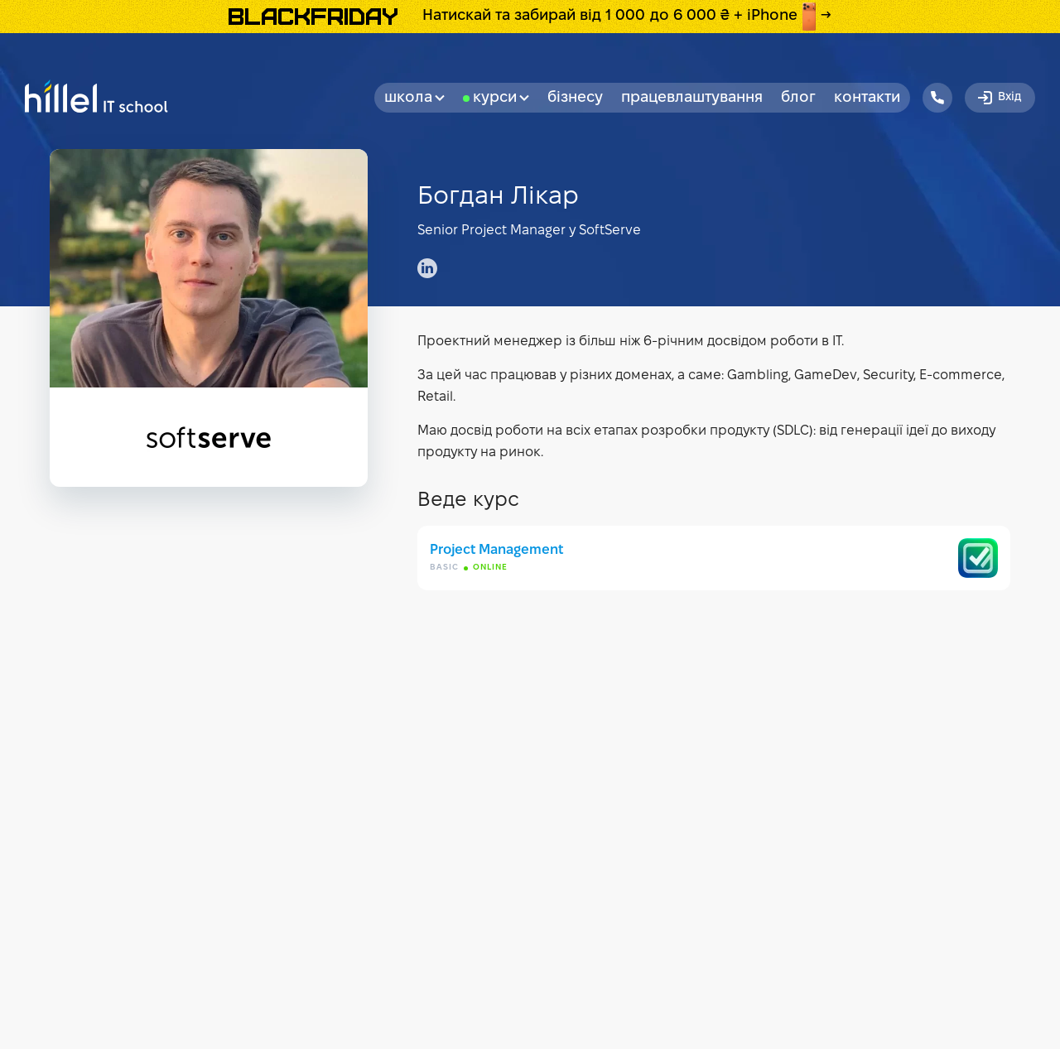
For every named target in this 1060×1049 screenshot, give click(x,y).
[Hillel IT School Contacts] (937, 98)
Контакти (867, 98)
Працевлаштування (692, 98)
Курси (501, 98)
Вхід (998, 98)
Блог (798, 98)
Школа (414, 98)
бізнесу (575, 98)
